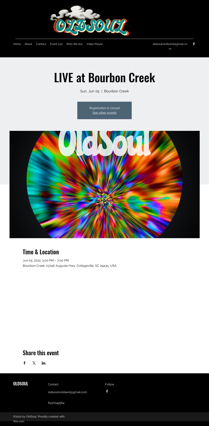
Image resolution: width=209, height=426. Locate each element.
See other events (104, 113)
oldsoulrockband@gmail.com (67, 392)
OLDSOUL (20, 383)
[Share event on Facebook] (24, 363)
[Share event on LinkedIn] (43, 363)
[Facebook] (194, 44)
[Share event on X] (34, 363)
